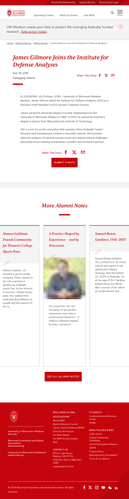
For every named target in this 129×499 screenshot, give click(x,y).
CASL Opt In (95, 433)
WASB (92, 422)
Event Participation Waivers (103, 444)
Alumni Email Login (108, 2)
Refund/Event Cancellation (103, 455)
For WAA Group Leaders (65, 438)
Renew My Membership (63, 2)
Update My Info (87, 2)
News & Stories (69, 15)
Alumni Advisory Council (65, 424)
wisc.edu (12, 433)
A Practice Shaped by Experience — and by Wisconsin (64, 240)
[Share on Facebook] (99, 75)
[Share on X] (106, 75)
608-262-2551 (60, 459)
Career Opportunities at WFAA (68, 427)
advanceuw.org (16, 445)
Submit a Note (64, 162)
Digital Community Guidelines (98, 439)
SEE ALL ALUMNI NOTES (63, 376)
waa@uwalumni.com (63, 466)
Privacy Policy (96, 451)
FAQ (55, 442)
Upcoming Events (43, 15)
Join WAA (89, 15)
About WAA (59, 420)
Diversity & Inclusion (63, 431)
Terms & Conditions (99, 458)
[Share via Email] (113, 75)
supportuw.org (16, 455)
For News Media (61, 434)
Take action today (34, 31)
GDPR (92, 447)
